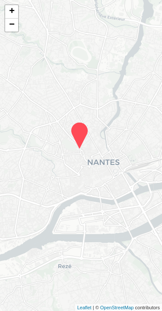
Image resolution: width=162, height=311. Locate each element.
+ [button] (12, 11)
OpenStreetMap (117, 307)
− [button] (12, 25)
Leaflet (84, 307)
